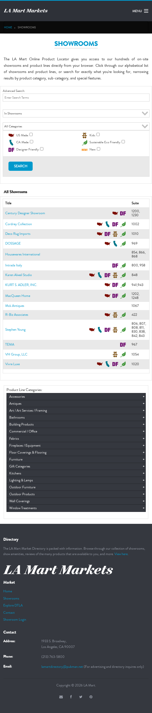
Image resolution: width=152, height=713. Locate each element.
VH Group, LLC (16, 354)
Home (8, 27)
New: (92, 149)
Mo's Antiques (14, 305)
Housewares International (22, 254)
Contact (9, 612)
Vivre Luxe (12, 364)
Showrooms (11, 598)
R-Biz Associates (16, 314)
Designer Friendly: (27, 149)
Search (20, 166)
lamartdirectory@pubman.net (62, 666)
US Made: (22, 135)
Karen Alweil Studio (18, 275)
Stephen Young (15, 329)
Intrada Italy (13, 265)
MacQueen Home (17, 295)
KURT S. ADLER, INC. (21, 285)
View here (121, 554)
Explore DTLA (13, 605)
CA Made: (22, 142)
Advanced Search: (14, 91)
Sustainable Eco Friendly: (105, 142)
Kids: (92, 135)
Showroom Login (14, 619)
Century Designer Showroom (25, 213)
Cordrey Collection (18, 224)
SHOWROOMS (27, 27)
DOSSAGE (13, 243)
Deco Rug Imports (17, 233)
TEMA (9, 344)
